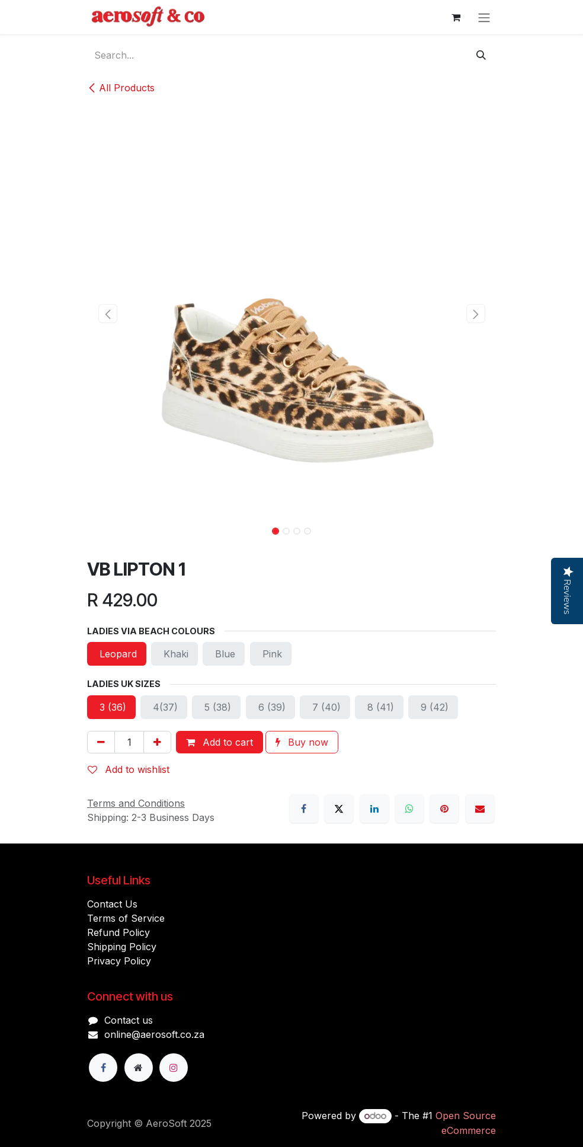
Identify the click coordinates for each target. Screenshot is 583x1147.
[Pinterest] (444, 808)
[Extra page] (138, 1067)
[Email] (480, 808)
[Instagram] (173, 1067)
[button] (107, 313)
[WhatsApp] (409, 808)
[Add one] (157, 742)
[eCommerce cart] (455, 17)
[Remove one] (101, 742)
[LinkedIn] (374, 808)
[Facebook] (304, 808)
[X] (339, 808)
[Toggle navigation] (484, 17)
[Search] (481, 55)
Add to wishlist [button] (128, 769)
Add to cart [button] (219, 742)
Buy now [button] (302, 742)
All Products (121, 88)
